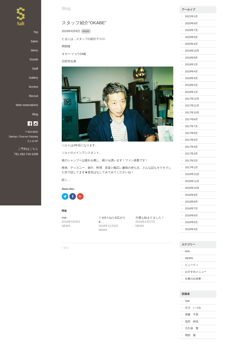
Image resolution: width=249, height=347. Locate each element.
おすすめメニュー (195, 271)
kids (187, 251)
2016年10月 (192, 187)
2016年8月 (191, 201)
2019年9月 (191, 57)
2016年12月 (192, 174)
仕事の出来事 (193, 278)
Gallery (33, 77)
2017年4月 (191, 146)
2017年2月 (191, 160)
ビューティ (191, 264)
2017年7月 (191, 126)
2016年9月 (191, 194)
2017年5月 (191, 139)
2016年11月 (192, 181)
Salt (187, 300)
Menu (34, 50)
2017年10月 (192, 112)
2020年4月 (191, 43)
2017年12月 (192, 98)
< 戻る (65, 247)
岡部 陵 (190, 335)
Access (33, 86)
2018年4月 (191, 71)
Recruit (33, 96)
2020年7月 (191, 30)
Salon (34, 41)
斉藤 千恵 (191, 314)
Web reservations (27, 105)
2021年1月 (191, 16)
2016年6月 (191, 215)
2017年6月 (191, 133)
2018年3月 (191, 78)
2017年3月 (191, 153)
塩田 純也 (191, 321)
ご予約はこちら (28, 148)
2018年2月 (191, 84)
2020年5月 (191, 37)
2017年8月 (191, 119)
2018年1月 (191, 91)
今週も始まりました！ (149, 217)
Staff (35, 68)
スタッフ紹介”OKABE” (84, 22)
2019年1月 (191, 64)
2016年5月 (191, 222)
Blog (35, 114)
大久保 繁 (191, 328)
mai (64, 217)
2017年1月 (191, 167)
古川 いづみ (193, 307)
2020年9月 (191, 23)
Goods (34, 59)
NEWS (86, 31)
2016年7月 (191, 208)
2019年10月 (192, 50)
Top (35, 32)
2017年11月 (192, 105)
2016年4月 (191, 229)
